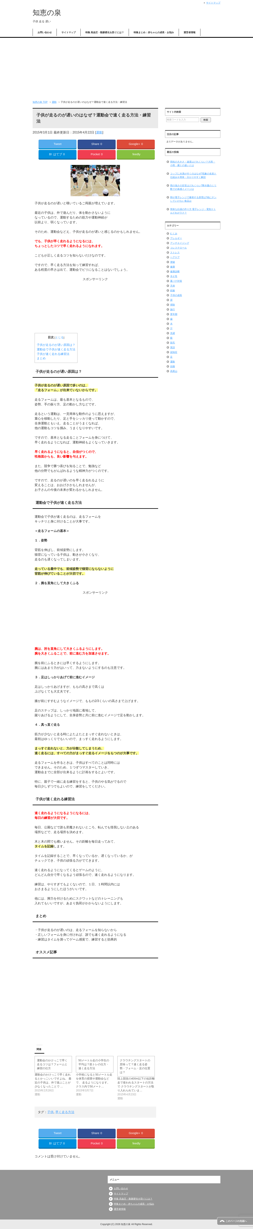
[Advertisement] (126, 67)
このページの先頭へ (236, 1221)
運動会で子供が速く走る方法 (56, 349)
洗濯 (172, 333)
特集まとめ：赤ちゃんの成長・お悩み (154, 32)
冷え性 (173, 276)
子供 (50, 1112)
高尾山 (173, 371)
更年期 (173, 314)
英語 (172, 347)
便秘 (172, 262)
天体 (172, 285)
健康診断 (175, 271)
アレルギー (176, 238)
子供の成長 (176, 295)
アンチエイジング (179, 243)
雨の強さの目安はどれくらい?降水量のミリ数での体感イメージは (193, 187)
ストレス (175, 252)
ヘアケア (175, 257)
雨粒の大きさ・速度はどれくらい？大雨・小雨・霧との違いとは (192, 163)
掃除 (172, 304)
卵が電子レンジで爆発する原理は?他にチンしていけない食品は (193, 199)
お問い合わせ (45, 32)
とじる (59, 337)
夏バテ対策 (176, 281)
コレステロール (178, 247)
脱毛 (172, 342)
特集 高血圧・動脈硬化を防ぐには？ (104, 32)
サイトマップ (68, 32)
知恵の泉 (47, 13)
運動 (99, 132)
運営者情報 (189, 32)
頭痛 (172, 366)
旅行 (172, 309)
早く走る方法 (64, 1112)
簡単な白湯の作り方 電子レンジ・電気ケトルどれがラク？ (193, 211)
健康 (172, 266)
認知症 (173, 352)
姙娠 (172, 290)
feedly (136, 154)
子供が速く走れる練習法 (53, 354)
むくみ (173, 233)
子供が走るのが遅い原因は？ (56, 344)
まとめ (41, 358)
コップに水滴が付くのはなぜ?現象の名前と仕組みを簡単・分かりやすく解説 (193, 175)
